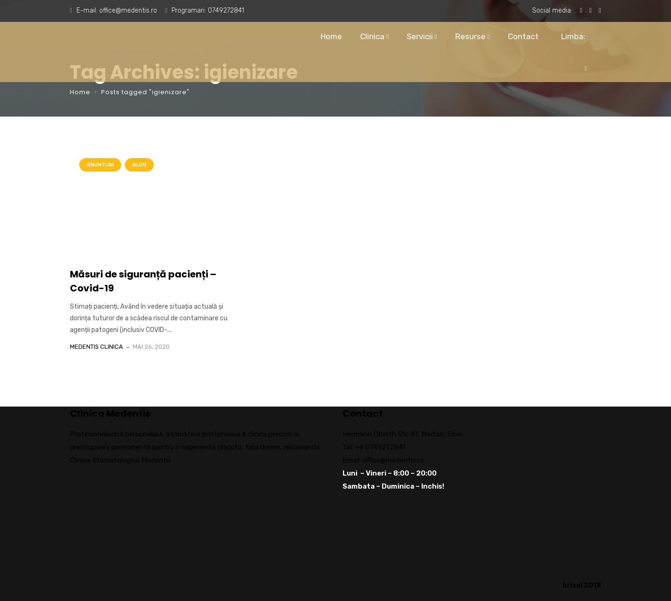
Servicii (420, 36)
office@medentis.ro (128, 10)
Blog (139, 165)
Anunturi (100, 165)
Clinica (372, 36)
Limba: (572, 47)
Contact (523, 36)
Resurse (470, 36)
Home (331, 36)
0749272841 (226, 10)
